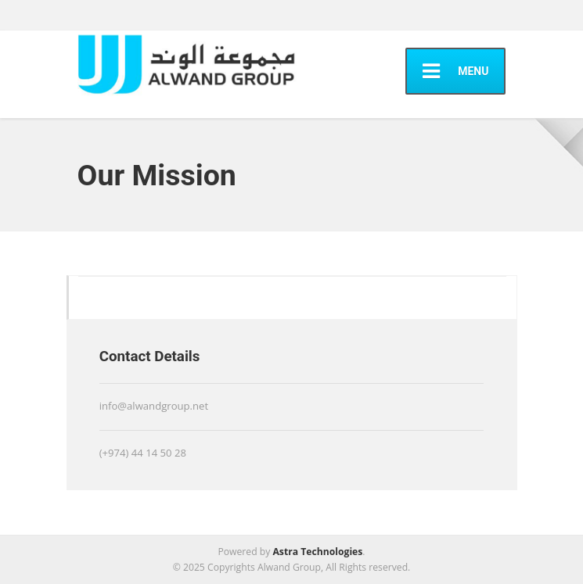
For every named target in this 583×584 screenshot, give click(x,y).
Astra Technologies (317, 551)
